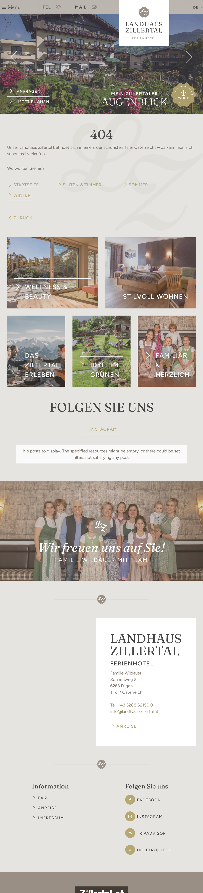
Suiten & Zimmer (82, 184)
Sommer (138, 184)
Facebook (148, 800)
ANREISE (126, 726)
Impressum (51, 817)
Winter (183, 98)
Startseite (26, 184)
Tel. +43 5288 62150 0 (131, 705)
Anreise (47, 808)
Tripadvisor (151, 833)
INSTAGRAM (103, 429)
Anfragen (29, 91)
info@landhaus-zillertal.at (134, 711)
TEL (52, 7)
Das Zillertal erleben (42, 365)
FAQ (42, 798)
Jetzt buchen (33, 101)
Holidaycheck (154, 850)
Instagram (150, 816)
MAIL (86, 7)
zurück (23, 217)
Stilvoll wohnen (155, 296)
